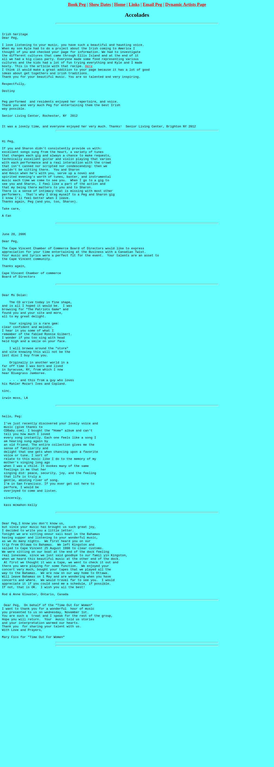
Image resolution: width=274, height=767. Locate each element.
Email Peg (152, 4)
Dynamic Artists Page (185, 4)
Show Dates (100, 4)
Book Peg (77, 4)
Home (120, 4)
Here (88, 74)
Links (134, 4)
